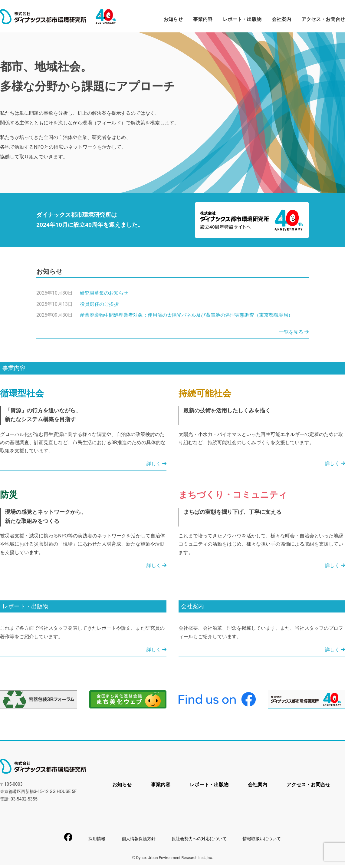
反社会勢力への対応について (199, 838)
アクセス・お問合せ (323, 19)
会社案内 (281, 19)
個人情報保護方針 (139, 838)
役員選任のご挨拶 (99, 304)
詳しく (156, 464)
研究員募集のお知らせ (104, 293)
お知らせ (173, 19)
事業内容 (202, 19)
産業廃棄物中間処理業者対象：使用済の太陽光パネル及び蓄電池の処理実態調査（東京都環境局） (186, 315)
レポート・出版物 (242, 19)
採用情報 (96, 838)
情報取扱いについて (262, 838)
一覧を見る (294, 332)
